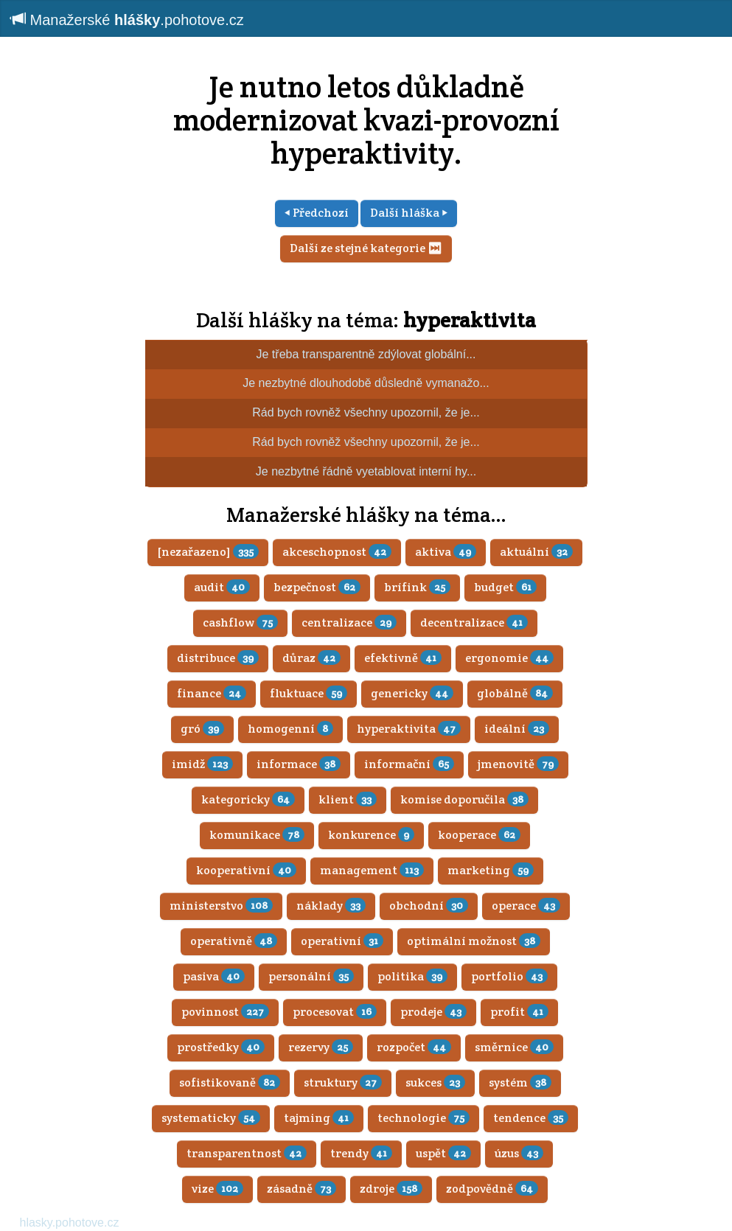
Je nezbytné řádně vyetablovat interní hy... (366, 471)
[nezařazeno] (208, 551)
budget (505, 587)
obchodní (428, 905)
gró (202, 728)
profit (519, 1011)
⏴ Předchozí (317, 212)
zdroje (391, 1188)
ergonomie (509, 658)
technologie (423, 1118)
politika (412, 976)
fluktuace (308, 693)
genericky (412, 693)
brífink (417, 587)
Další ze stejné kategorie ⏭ (366, 248)
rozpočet (414, 1047)
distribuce (218, 658)
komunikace (256, 835)
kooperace (479, 835)
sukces (435, 1082)
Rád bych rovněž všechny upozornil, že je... (366, 412)
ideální (516, 728)
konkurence (371, 835)
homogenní (290, 728)
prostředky (221, 1047)
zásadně (301, 1188)
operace (526, 905)
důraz (311, 658)
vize (217, 1188)
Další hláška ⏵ (408, 212)
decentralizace (474, 622)
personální (311, 976)
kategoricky (248, 799)
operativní (342, 941)
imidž (202, 764)
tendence (530, 1118)
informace (299, 764)
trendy (361, 1153)
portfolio (509, 976)
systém (520, 1082)
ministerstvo (221, 905)
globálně (515, 693)
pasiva (214, 976)
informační (409, 764)
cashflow (240, 622)
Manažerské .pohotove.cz (127, 19)
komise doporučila (464, 799)
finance (211, 693)
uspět (443, 1153)
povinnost (225, 1011)
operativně (233, 941)
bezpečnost (316, 587)
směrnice (514, 1047)
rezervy (320, 1047)
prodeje (433, 1011)
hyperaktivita (469, 320)
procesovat (335, 1011)
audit (222, 587)
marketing (490, 870)
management (372, 870)
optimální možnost (473, 941)
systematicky (210, 1118)
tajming (319, 1118)
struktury (343, 1082)
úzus (519, 1153)
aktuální (536, 551)
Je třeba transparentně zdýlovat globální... (366, 354)
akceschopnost (336, 551)
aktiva (445, 551)
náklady (331, 905)
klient (347, 799)
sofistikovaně (229, 1082)
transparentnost (247, 1153)
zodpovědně (492, 1188)
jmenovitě (518, 764)
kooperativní (246, 870)
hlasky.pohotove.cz (69, 1222)
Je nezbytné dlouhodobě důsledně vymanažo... (366, 383)
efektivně (403, 658)
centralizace (349, 622)
